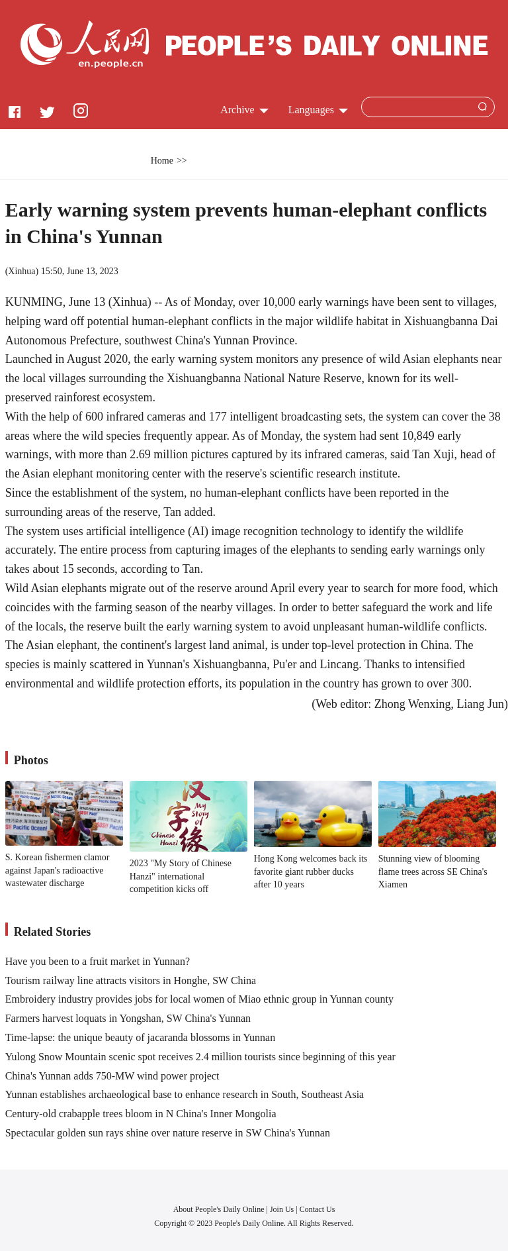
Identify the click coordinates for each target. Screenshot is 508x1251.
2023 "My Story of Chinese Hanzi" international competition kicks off (181, 876)
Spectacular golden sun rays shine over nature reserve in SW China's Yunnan (167, 1132)
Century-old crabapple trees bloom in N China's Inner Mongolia (140, 1113)
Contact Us (317, 1209)
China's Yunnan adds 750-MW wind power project (112, 1075)
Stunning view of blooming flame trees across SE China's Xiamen (432, 871)
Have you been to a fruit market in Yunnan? (97, 961)
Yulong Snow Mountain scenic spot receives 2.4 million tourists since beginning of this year (200, 1056)
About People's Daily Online (219, 1209)
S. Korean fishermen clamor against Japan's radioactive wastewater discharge (57, 870)
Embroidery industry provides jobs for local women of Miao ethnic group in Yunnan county (199, 999)
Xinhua (21, 271)
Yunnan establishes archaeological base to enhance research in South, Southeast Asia (184, 1094)
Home (162, 161)
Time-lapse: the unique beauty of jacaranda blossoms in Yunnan (140, 1037)
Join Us (283, 1209)
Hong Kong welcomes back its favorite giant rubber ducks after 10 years (311, 871)
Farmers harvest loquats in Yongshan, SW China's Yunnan (128, 1018)
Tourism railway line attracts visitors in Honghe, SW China (130, 980)
